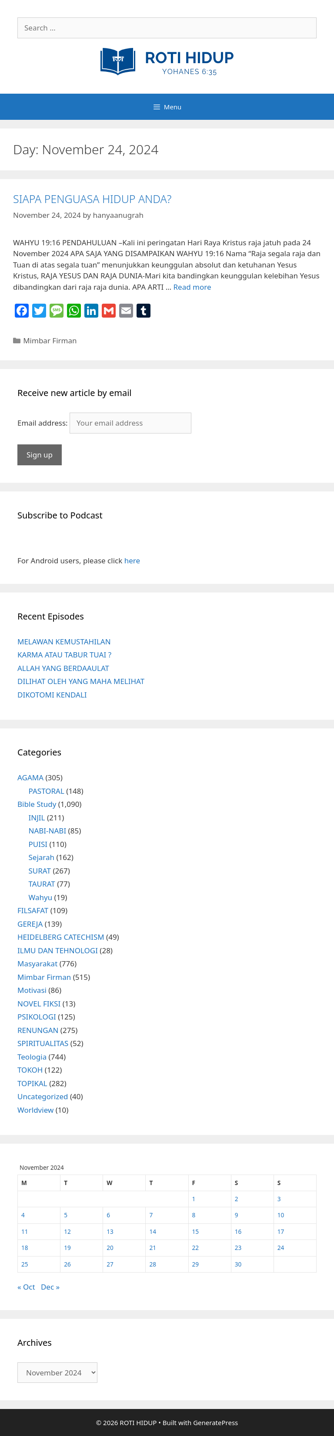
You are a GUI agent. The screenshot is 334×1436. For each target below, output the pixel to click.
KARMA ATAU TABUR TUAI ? (64, 655)
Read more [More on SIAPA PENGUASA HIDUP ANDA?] (192, 287)
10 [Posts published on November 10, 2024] (280, 1215)
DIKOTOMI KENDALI (52, 695)
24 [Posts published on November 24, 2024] (280, 1247)
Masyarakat (37, 963)
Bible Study (36, 804)
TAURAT (42, 884)
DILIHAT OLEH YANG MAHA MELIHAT (80, 681)
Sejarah (42, 857)
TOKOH (30, 1070)
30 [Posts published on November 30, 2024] (238, 1264)
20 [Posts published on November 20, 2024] (110, 1247)
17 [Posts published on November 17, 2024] (280, 1231)
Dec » (50, 1287)
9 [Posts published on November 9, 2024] (236, 1215)
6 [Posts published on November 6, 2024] (108, 1215)
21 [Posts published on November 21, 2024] (152, 1247)
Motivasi (32, 990)
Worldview (35, 1110)
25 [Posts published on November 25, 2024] (24, 1264)
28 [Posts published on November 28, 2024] (152, 1264)
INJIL (37, 818)
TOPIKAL (32, 1083)
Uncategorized (42, 1096)
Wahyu (41, 897)
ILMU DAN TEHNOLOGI (57, 950)
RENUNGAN (37, 1030)
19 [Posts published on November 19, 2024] (67, 1247)
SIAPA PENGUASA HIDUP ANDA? (92, 198)
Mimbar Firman (50, 340)
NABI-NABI (48, 831)
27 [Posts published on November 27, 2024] (110, 1264)
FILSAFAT (32, 910)
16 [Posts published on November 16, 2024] (238, 1231)
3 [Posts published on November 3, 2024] (279, 1199)
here (132, 560)
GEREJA (30, 924)
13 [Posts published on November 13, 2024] (110, 1231)
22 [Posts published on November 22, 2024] (195, 1247)
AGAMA (30, 777)
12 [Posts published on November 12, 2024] (67, 1231)
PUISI (38, 844)
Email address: (43, 423)
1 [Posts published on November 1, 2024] (194, 1199)
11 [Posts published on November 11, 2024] (24, 1231)
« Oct (26, 1287)
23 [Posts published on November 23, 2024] (238, 1247)
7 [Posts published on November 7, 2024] (151, 1215)
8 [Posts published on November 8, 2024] (194, 1215)
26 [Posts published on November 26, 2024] (67, 1264)
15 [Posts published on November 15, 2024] (195, 1231)
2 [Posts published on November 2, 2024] (236, 1199)
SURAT (40, 871)
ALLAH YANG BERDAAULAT (63, 668)
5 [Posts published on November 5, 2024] (65, 1215)
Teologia (32, 1057)
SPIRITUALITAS (42, 1043)
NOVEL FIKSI (38, 1004)
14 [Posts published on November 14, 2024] (152, 1231)
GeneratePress (215, 1422)
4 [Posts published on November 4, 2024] (23, 1215)
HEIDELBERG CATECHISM (60, 937)
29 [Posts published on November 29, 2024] (195, 1264)
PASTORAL (46, 791)
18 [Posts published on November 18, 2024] (24, 1247)
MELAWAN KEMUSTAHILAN (64, 642)
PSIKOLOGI (36, 1017)
